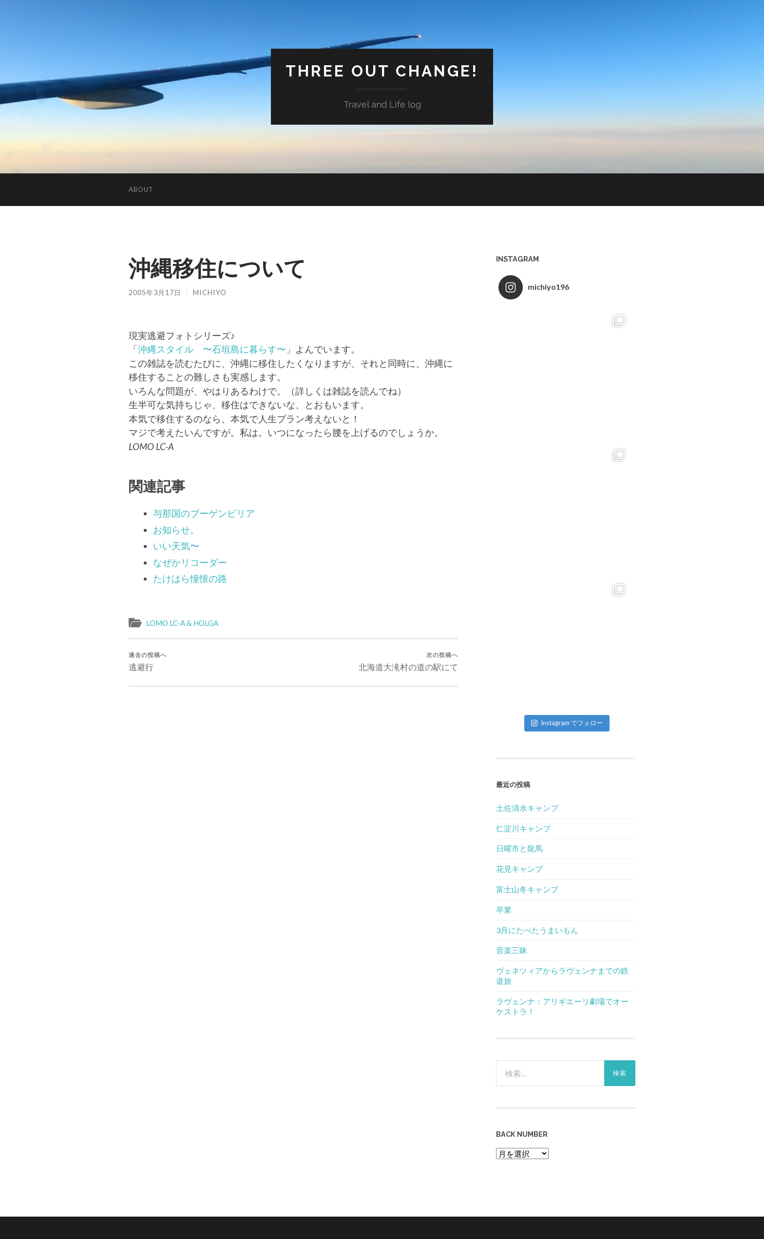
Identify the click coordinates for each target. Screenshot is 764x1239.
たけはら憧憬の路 (190, 578)
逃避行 (148, 661)
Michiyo (210, 292)
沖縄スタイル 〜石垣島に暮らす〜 (212, 349)
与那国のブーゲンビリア (204, 513)
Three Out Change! (382, 71)
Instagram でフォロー (567, 723)
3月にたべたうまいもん (537, 930)
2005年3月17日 (155, 292)
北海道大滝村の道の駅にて (408, 661)
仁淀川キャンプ (523, 828)
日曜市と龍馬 (519, 848)
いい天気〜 (176, 545)
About (141, 189)
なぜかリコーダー (190, 562)
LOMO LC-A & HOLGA (182, 623)
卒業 (504, 909)
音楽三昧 (511, 950)
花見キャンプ (519, 868)
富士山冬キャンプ (527, 889)
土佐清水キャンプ (527, 807)
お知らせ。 (176, 529)
